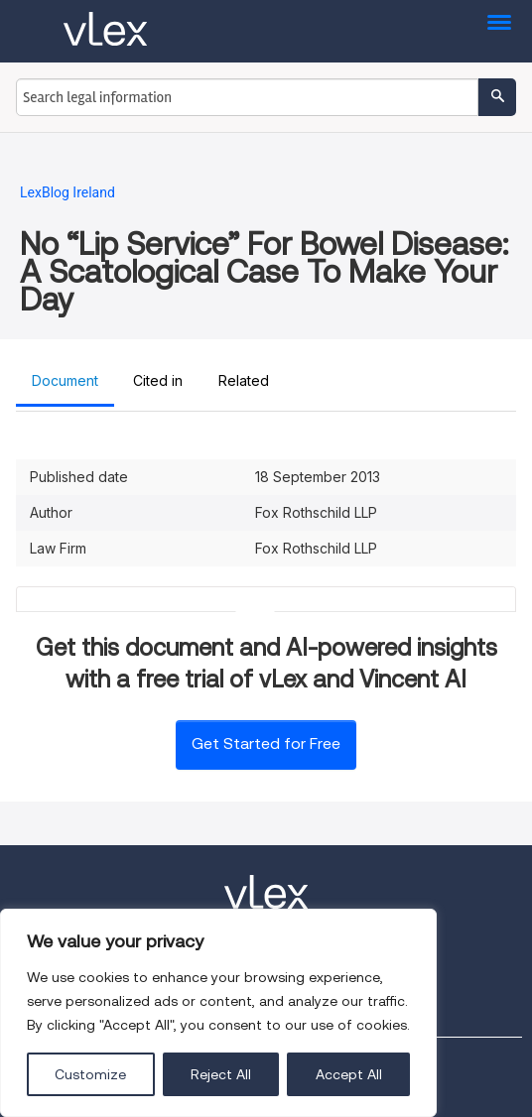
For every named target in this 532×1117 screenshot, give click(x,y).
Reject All (221, 1074)
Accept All (349, 1074)
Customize (90, 1074)
